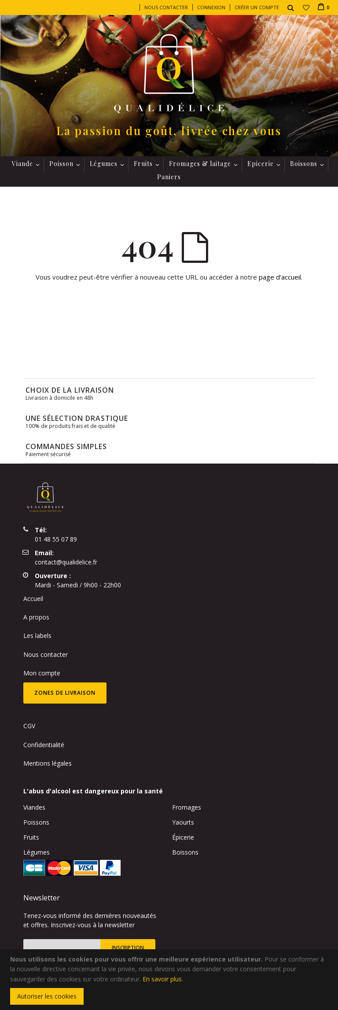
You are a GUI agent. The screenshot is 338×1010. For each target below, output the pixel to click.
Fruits (31, 837)
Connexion (211, 7)
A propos (36, 617)
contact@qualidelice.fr (66, 562)
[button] (306, 7)
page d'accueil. (280, 277)
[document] (170, 980)
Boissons (185, 852)
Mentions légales (47, 763)
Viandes (34, 807)
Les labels (37, 635)
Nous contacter (166, 7)
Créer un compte (257, 7)
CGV (29, 726)
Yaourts (183, 822)
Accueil (33, 598)
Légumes (36, 852)
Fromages (186, 807)
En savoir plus (162, 979)
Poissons (36, 822)
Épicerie (183, 837)
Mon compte (41, 673)
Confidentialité (43, 745)
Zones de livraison (65, 693)
